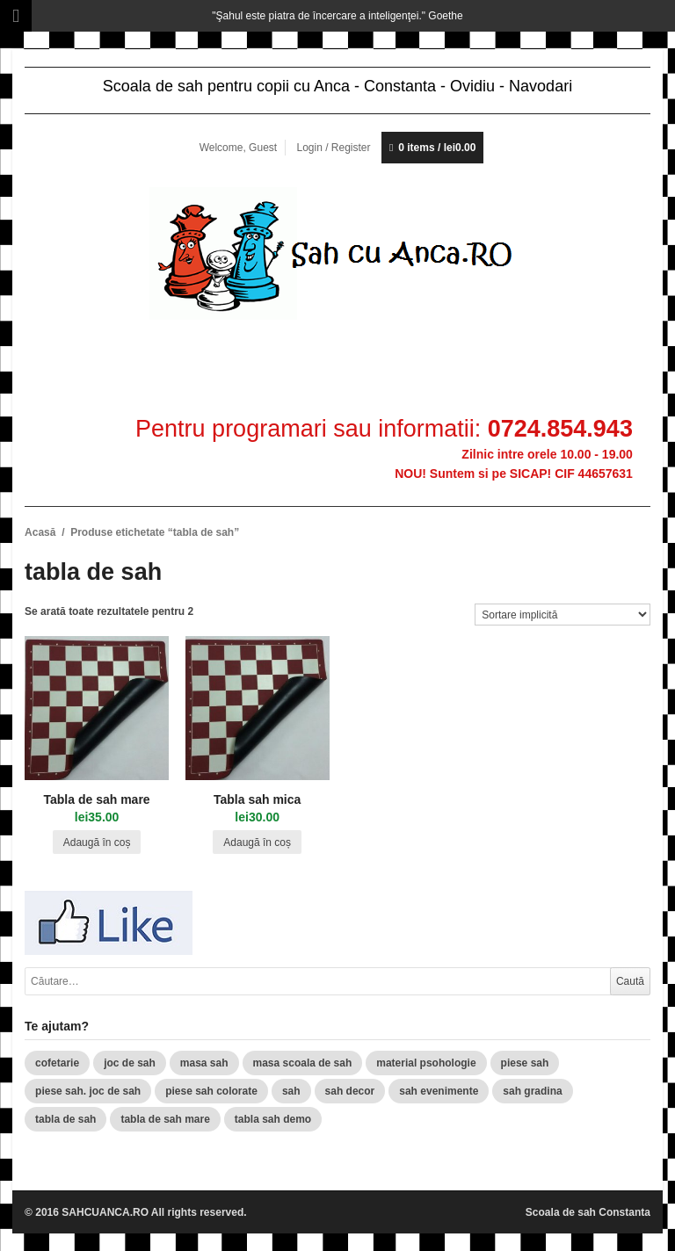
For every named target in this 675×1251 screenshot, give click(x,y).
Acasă (40, 532)
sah (291, 1091)
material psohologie (425, 1063)
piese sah (525, 1063)
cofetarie (57, 1063)
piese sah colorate (211, 1091)
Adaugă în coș (97, 842)
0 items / (436, 147)
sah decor (350, 1091)
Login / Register (333, 147)
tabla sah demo (273, 1119)
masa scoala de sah (302, 1063)
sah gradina (532, 1091)
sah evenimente (438, 1091)
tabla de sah (65, 1119)
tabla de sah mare (164, 1119)
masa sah (204, 1063)
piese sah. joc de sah (88, 1091)
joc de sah (130, 1063)
